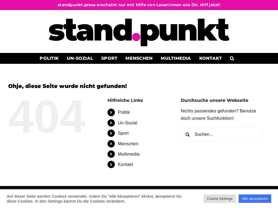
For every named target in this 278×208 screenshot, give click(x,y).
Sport (123, 133)
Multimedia (129, 154)
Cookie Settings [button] (220, 199)
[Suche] (187, 134)
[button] (232, 58)
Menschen (128, 143)
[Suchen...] (222, 134)
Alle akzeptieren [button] (255, 199)
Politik (124, 112)
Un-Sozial (127, 123)
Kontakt (125, 164)
